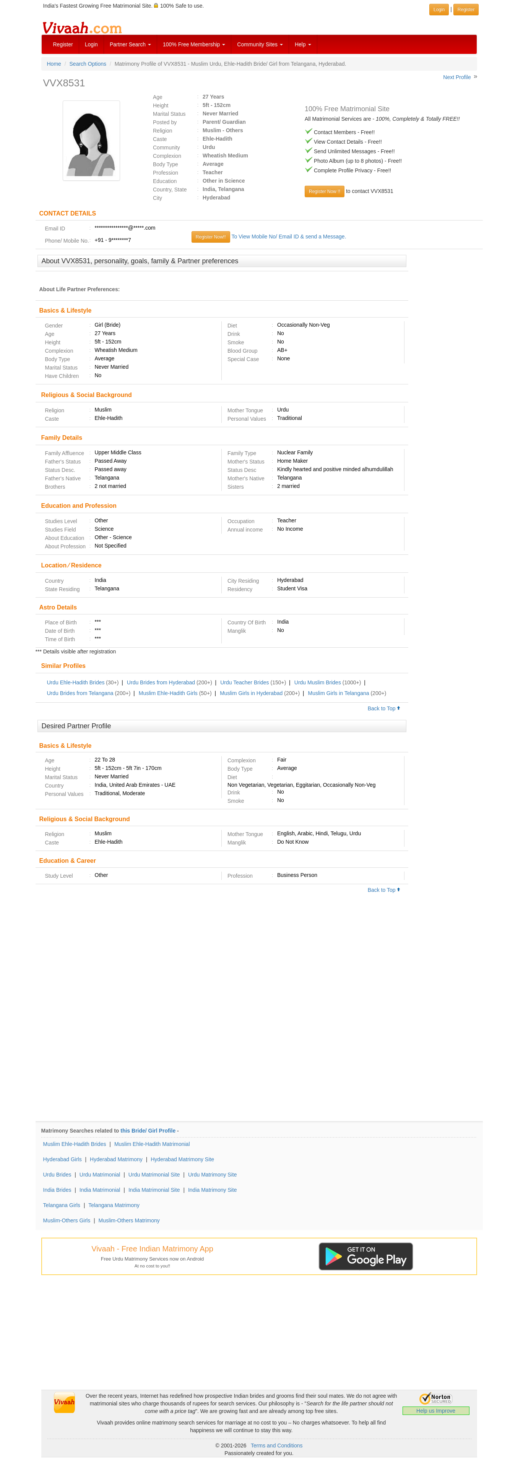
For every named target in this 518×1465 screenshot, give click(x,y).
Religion (162, 131)
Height (160, 105)
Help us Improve (435, 1411)
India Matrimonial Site (154, 1190)
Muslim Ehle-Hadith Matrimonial (152, 1144)
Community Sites (260, 44)
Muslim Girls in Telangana (338, 693)
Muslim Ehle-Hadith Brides (74, 1144)
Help (303, 44)
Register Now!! (211, 237)
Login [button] (439, 9)
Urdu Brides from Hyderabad (161, 682)
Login (91, 44)
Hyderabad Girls (62, 1159)
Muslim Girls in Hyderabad (251, 693)
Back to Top (384, 708)
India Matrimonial (100, 1190)
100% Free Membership (194, 44)
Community (166, 147)
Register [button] (466, 9)
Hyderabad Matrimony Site (182, 1159)
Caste (160, 139)
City (157, 198)
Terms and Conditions (276, 1445)
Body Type (165, 164)
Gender (54, 325)
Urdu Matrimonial (100, 1175)
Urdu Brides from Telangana (80, 693)
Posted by (165, 122)
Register (63, 44)
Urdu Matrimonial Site (154, 1175)
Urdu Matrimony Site (212, 1175)
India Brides (57, 1190)
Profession (165, 173)
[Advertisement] (445, 371)
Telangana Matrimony (114, 1205)
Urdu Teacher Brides (244, 682)
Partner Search (130, 44)
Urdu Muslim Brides (317, 682)
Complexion (167, 156)
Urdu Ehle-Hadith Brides (76, 682)
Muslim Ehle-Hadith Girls (168, 693)
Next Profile (457, 77)
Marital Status (169, 114)
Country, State (170, 189)
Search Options (88, 64)
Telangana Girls (61, 1205)
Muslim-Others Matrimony (129, 1220)
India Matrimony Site (212, 1190)
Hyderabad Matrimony (116, 1159)
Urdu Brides (57, 1175)
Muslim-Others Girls (67, 1220)
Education (165, 181)
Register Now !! (324, 191)
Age (157, 97)
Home (54, 64)
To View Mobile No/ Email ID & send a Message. (288, 236)
